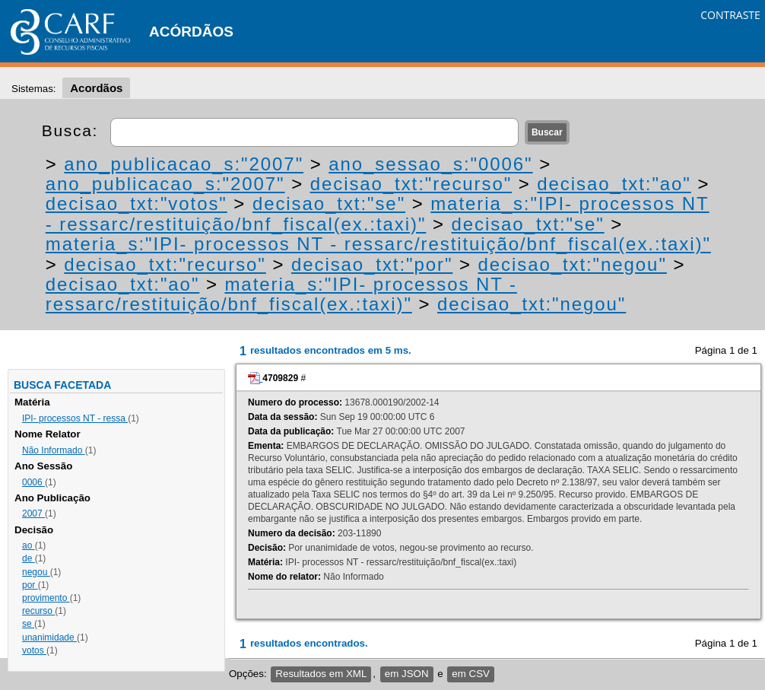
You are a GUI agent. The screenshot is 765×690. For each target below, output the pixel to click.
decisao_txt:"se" (328, 203)
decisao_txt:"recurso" (411, 183)
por (30, 585)
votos (34, 650)
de (28, 558)
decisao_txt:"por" (371, 264)
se (28, 623)
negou (36, 572)
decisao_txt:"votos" (136, 203)
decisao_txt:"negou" (572, 264)
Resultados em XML (321, 673)
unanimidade (49, 637)
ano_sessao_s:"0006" (430, 164)
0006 (33, 482)
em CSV (471, 673)
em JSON (407, 673)
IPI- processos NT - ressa (75, 418)
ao (28, 545)
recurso (38, 611)
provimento (46, 598)
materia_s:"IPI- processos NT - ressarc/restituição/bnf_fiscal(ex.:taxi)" (377, 213)
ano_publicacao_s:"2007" (183, 164)
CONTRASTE (730, 15)
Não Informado (53, 450)
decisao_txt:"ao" (614, 183)
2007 (33, 513)
